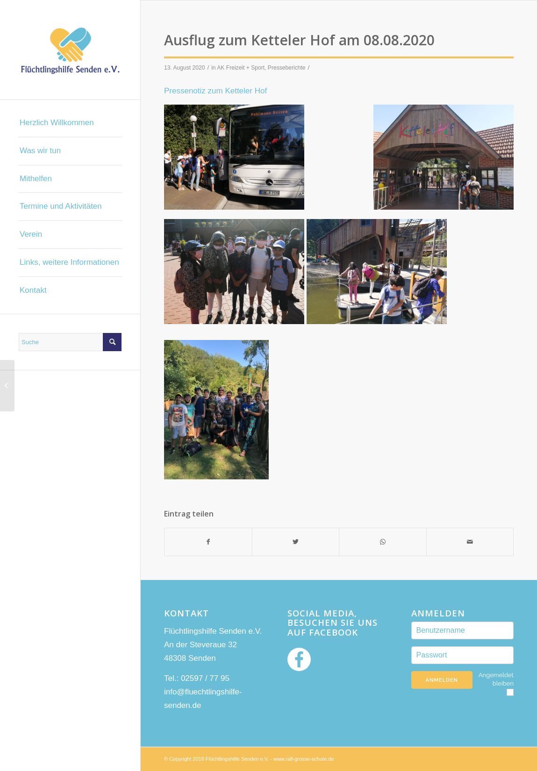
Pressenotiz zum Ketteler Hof (215, 90)
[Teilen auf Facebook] (208, 542)
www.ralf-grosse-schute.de (303, 759)
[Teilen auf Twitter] (295, 542)
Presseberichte (287, 67)
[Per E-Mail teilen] (470, 542)
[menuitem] (70, 123)
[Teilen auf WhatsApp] (382, 542)
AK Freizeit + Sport (241, 67)
